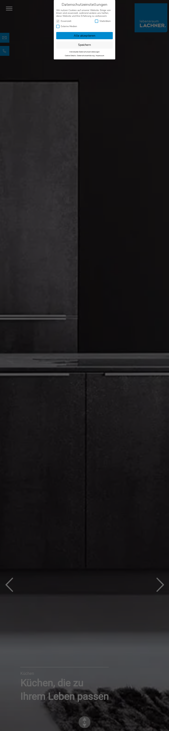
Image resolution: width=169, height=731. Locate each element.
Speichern (84, 45)
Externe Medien (66, 26)
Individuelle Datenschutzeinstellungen (84, 52)
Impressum (100, 55)
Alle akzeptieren (84, 36)
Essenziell (63, 21)
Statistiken (103, 21)
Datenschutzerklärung (86, 55)
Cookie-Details (70, 55)
